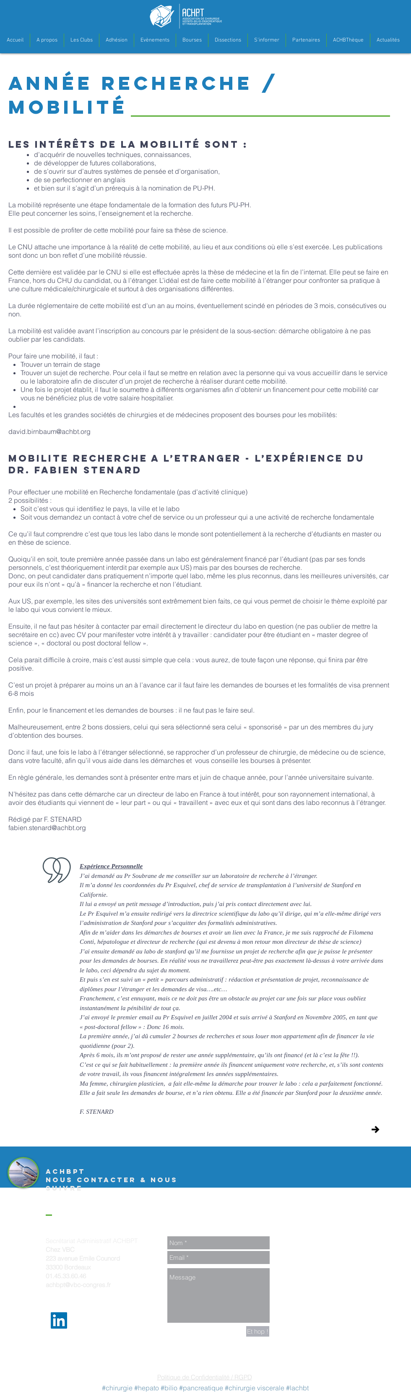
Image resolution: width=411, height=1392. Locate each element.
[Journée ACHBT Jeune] (375, 1129)
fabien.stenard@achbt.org (47, 827)
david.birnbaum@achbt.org (49, 431)
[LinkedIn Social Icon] (59, 1320)
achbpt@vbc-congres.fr (78, 1285)
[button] (47, 40)
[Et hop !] (257, 1331)
